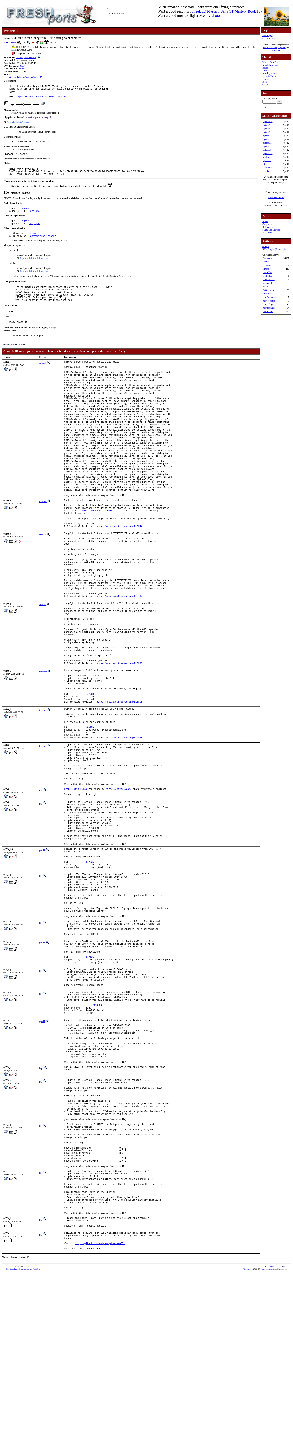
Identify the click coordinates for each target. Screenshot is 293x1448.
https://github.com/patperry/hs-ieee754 (26, 77)
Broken (266, 261)
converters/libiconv (43, 244)
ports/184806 (94, 1139)
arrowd (42, 376)
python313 (267, 143)
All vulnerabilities (276, 197)
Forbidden (267, 272)
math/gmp (32, 241)
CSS (277, 1442)
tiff (264, 164)
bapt (41, 1212)
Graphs (265, 246)
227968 (90, 773)
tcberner (43, 542)
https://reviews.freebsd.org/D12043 (119, 825)
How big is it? (268, 73)
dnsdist (266, 171)
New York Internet (270, 47)
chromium (267, 167)
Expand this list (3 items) (18, 125)
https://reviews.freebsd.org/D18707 (119, 656)
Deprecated (268, 265)
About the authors (270, 65)
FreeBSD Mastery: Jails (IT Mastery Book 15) (227, 11)
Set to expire (268, 290)
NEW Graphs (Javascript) (274, 249)
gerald (42, 955)
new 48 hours (269, 300)
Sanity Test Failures (271, 230)
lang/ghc (24, 214)
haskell (22, 68)
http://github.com (75, 885)
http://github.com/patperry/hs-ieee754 (100, 1417)
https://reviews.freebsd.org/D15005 (119, 783)
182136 (90, 1082)
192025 (90, 970)
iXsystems (282, 47)
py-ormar (267, 160)
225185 (90, 813)
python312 (267, 135)
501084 (21, 66)
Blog (264, 81)
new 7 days (268, 304)
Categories (267, 224)
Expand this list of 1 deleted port (34, 266)
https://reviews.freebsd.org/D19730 (90, 554)
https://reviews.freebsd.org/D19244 (119, 573)
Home (265, 221)
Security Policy (269, 76)
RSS (284, 1442)
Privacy (265, 79)
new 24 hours (269, 297)
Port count (267, 258)
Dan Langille (267, 1444)
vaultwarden (268, 157)
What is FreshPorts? (271, 62)
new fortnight (269, 308)
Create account (269, 38)
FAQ (264, 70)
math (13, 42)
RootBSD (276, 50)
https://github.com (118, 885)
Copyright (247, 1444)
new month (268, 311)
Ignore (266, 269)
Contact (265, 84)
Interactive (267, 293)
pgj (40, 900)
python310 (267, 121)
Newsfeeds (267, 232)
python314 (267, 150)
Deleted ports (268, 227)
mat (41, 886)
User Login (267, 35)
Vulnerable (268, 283)
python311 (267, 128)
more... (265, 107)
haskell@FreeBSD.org (26, 57)
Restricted (267, 276)
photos (216, 15)
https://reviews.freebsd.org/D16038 (119, 737)
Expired (266, 286)
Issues (265, 67)
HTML (272, 1442)
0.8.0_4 (7, 42)
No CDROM (269, 279)
